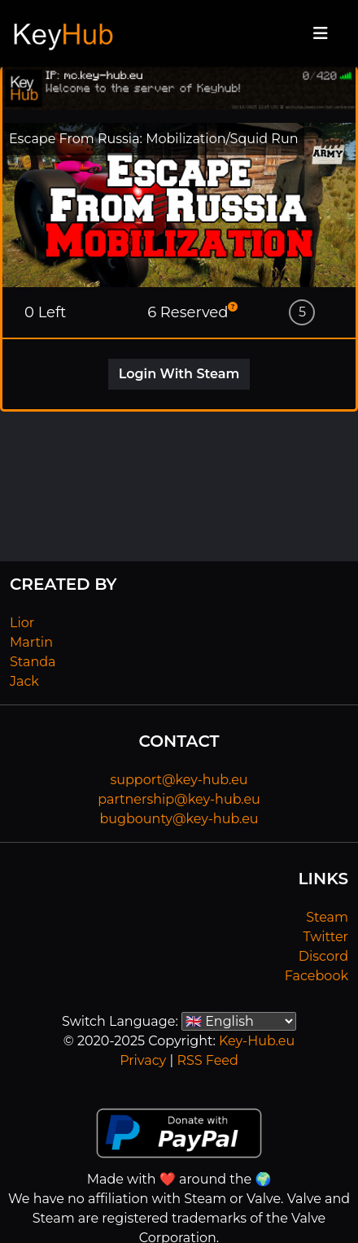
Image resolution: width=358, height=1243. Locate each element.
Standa (33, 661)
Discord (323, 956)
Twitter (325, 936)
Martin (31, 642)
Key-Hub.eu (257, 1041)
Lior (22, 622)
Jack (24, 681)
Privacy (143, 1060)
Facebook (316, 975)
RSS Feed (207, 1060)
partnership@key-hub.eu (179, 799)
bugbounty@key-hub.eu (178, 818)
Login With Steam (179, 374)
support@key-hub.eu (178, 779)
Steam (327, 917)
